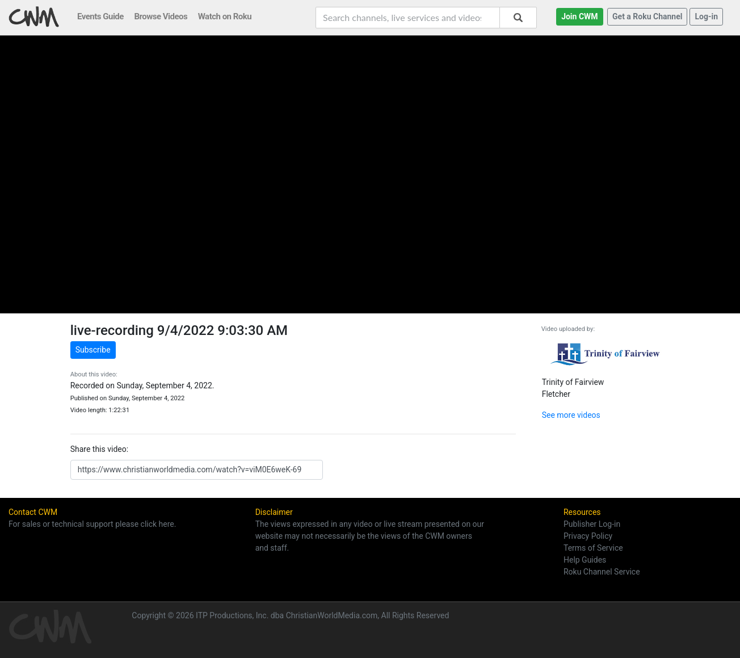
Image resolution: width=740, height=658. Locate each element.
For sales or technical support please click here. (92, 524)
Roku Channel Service (602, 571)
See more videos (571, 415)
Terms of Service (593, 547)
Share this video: (99, 449)
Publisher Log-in (592, 524)
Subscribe (93, 349)
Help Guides (585, 559)
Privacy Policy (588, 535)
